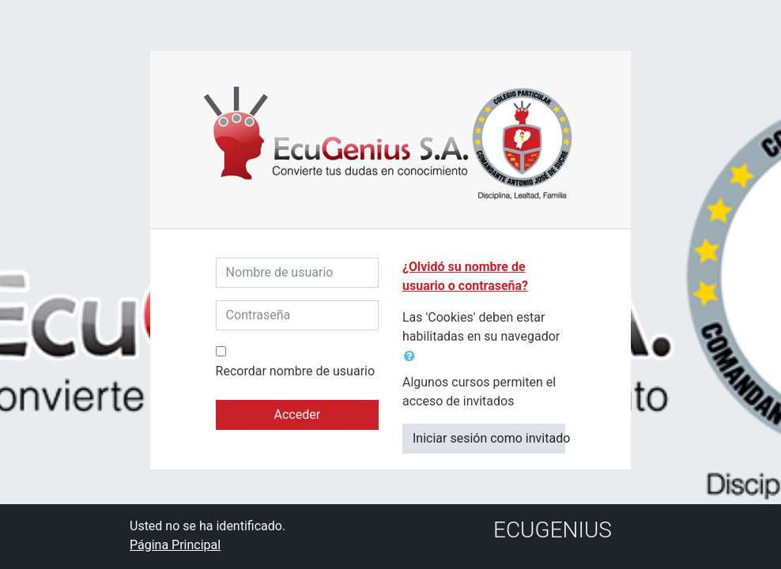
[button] (412, 356)
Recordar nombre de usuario (295, 371)
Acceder (297, 414)
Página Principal (175, 544)
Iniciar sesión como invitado (489, 438)
